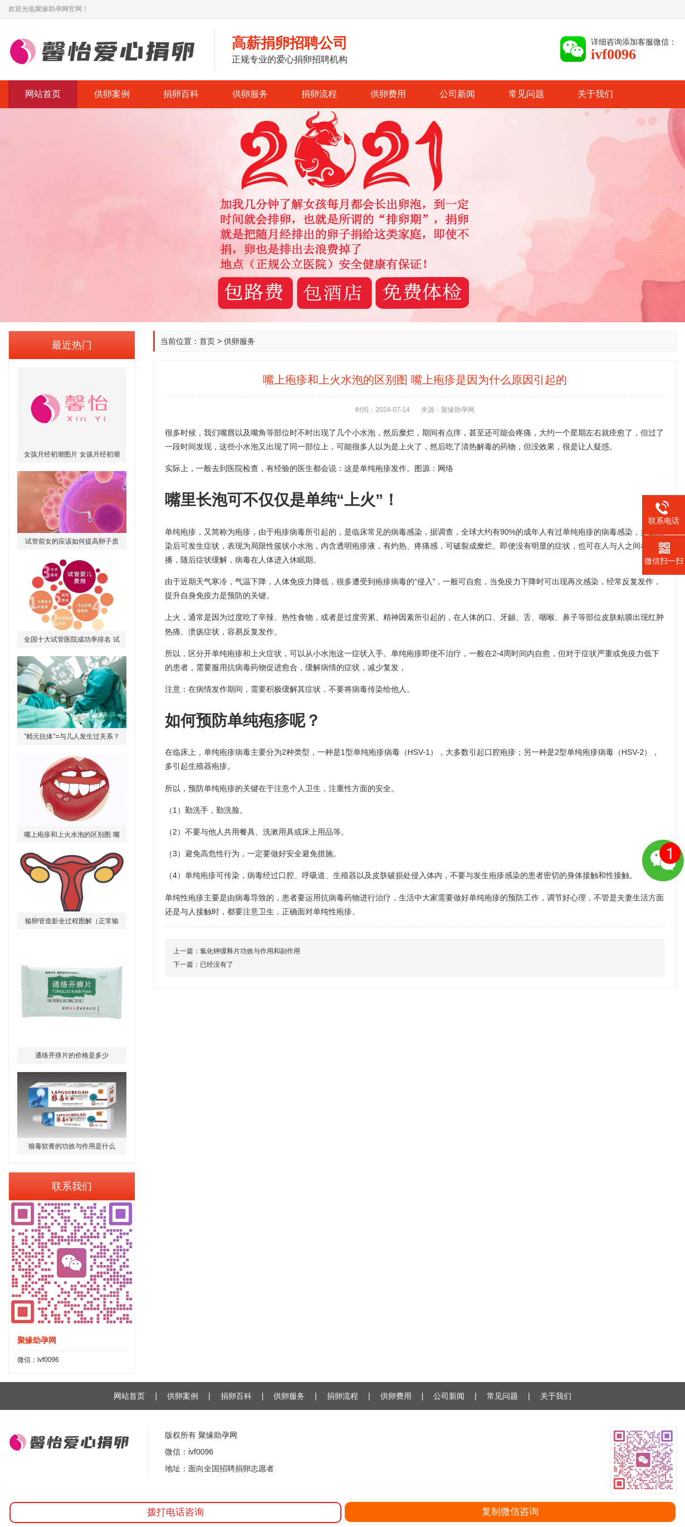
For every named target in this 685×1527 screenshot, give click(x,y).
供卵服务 (250, 94)
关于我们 (595, 94)
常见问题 (526, 94)
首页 (207, 341)
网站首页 (43, 94)
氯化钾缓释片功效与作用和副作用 (250, 951)
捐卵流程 (319, 94)
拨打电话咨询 (175, 1512)
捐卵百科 (181, 94)
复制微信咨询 (510, 1511)
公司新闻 (457, 94)
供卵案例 (112, 94)
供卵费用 (388, 94)
